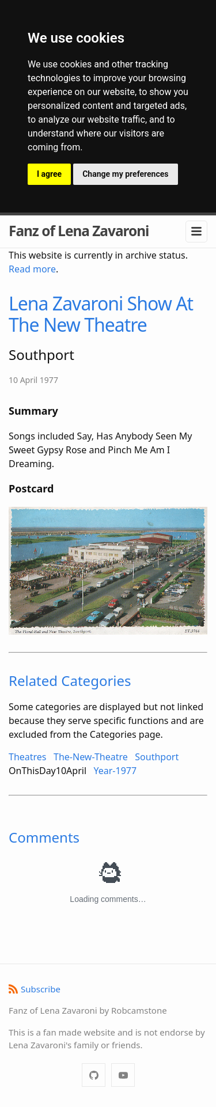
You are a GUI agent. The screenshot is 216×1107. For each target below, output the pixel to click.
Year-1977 (115, 770)
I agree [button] (49, 174)
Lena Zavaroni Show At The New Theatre (101, 314)
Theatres (28, 756)
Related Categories (70, 680)
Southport (157, 756)
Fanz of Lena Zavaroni (79, 230)
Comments (44, 837)
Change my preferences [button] (125, 174)
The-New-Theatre (91, 756)
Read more (32, 269)
